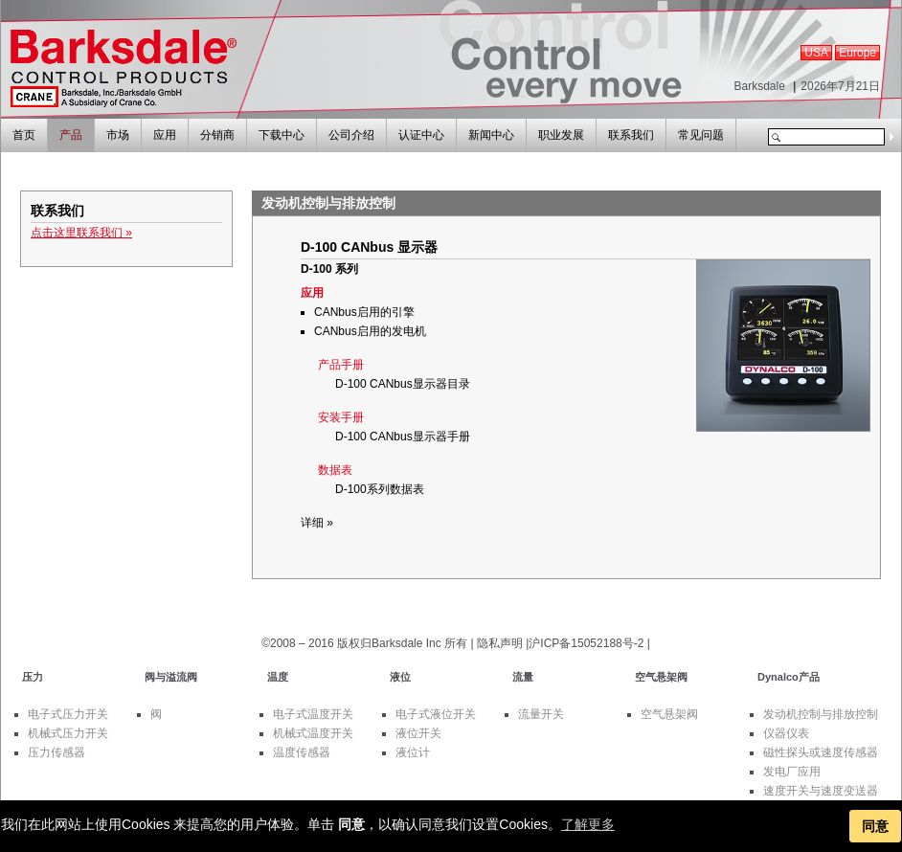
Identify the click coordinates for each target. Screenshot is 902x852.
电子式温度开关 (313, 714)
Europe (857, 52)
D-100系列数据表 (379, 489)
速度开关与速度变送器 (820, 790)
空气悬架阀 (661, 677)
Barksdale (758, 86)
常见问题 (701, 135)
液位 (400, 677)
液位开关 (418, 733)
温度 (277, 677)
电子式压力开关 (68, 714)
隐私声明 (500, 643)
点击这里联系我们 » (81, 232)
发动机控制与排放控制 (820, 714)
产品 (70, 135)
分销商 (217, 135)
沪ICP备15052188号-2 (586, 643)
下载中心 (281, 135)
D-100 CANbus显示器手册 (402, 436)
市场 (117, 135)
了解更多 (588, 824)
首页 (23, 135)
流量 (522, 677)
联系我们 (631, 135)
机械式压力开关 (68, 733)
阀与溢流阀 (171, 677)
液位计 (412, 752)
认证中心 (421, 135)
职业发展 (561, 135)
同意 (875, 826)
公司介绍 (351, 135)
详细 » (317, 522)
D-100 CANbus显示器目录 (402, 384)
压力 (32, 677)
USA (816, 52)
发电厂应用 (792, 771)
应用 (164, 135)
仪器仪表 (786, 733)
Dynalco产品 (788, 677)
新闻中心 (491, 135)
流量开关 (541, 714)
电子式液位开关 (435, 714)
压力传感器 (56, 752)
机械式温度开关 (313, 733)
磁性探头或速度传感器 (820, 752)
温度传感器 (301, 752)
